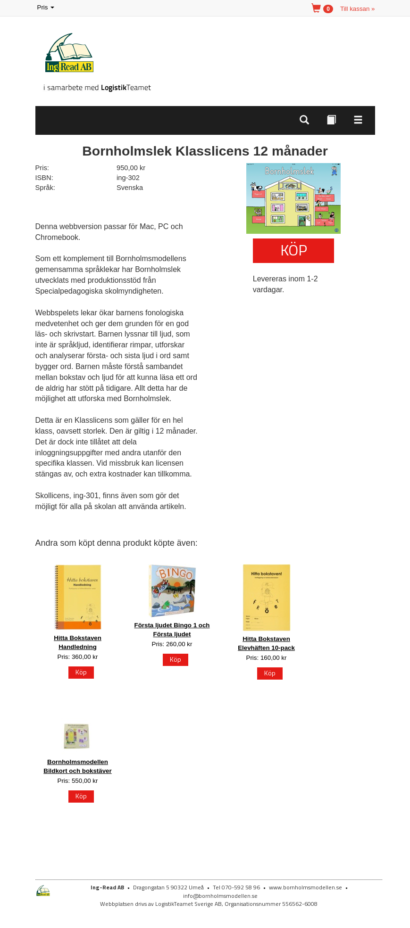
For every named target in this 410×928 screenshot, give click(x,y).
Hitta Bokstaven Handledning (77, 642)
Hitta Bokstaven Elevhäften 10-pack (266, 643)
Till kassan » (357, 8)
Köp (293, 249)
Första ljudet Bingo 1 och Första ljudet (172, 630)
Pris (47, 7)
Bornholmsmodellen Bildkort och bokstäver (77, 766)
